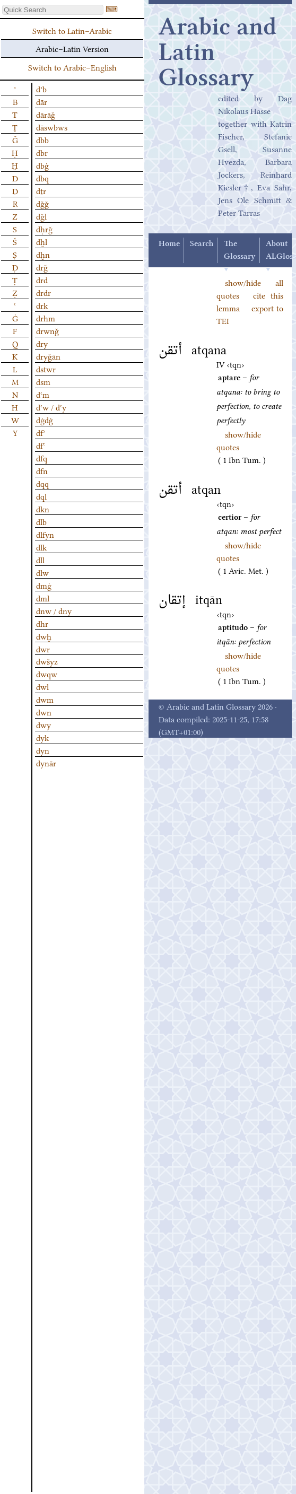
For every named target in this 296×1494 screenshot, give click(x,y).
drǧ (42, 267)
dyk (42, 737)
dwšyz (47, 661)
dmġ (43, 585)
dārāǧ (45, 114)
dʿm (42, 394)
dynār (46, 762)
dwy (43, 724)
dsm (43, 381)
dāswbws (51, 127)
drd (42, 279)
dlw (42, 572)
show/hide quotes (238, 440)
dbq (42, 178)
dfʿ (40, 445)
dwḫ (43, 636)
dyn (42, 750)
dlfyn (45, 534)
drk (42, 305)
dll (40, 559)
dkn (42, 508)
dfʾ (40, 432)
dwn (43, 712)
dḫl (41, 241)
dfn (42, 470)
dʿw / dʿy (51, 407)
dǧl (41, 216)
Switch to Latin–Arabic (72, 30)
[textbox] (52, 10)
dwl (42, 686)
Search (201, 244)
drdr (43, 292)
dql (41, 496)
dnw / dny (54, 610)
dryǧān (48, 356)
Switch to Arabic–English (72, 67)
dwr (43, 648)
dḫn (43, 254)
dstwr (46, 368)
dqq (42, 483)
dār (41, 101)
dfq (41, 458)
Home (169, 244)
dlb (41, 521)
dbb (42, 139)
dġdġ (44, 419)
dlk (41, 547)
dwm (45, 699)
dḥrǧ (44, 228)
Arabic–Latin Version (72, 48)
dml (42, 598)
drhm (45, 318)
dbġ (42, 165)
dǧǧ (42, 203)
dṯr (41, 190)
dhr (42, 623)
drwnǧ (47, 330)
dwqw (46, 673)
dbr (42, 152)
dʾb (41, 88)
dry (42, 343)
